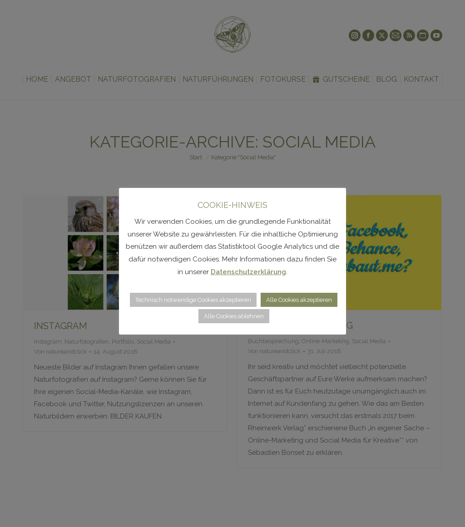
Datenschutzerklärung (248, 272)
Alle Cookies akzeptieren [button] (299, 299)
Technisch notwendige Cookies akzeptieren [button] (193, 299)
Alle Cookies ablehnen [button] (234, 316)
